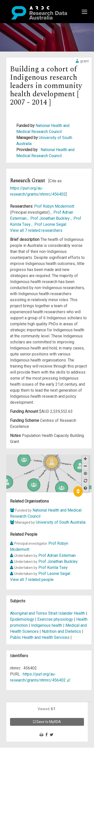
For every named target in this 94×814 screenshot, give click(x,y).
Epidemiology (22, 619)
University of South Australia (60, 522)
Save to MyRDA (47, 722)
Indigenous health (46, 625)
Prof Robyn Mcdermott (54, 206)
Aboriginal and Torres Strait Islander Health (48, 613)
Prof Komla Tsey (53, 567)
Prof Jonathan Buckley (50, 218)
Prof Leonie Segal (50, 224)
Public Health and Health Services (40, 637)
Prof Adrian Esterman (57, 555)
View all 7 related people (32, 579)
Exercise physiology (55, 619)
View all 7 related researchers (36, 230)
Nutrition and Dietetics (61, 631)
